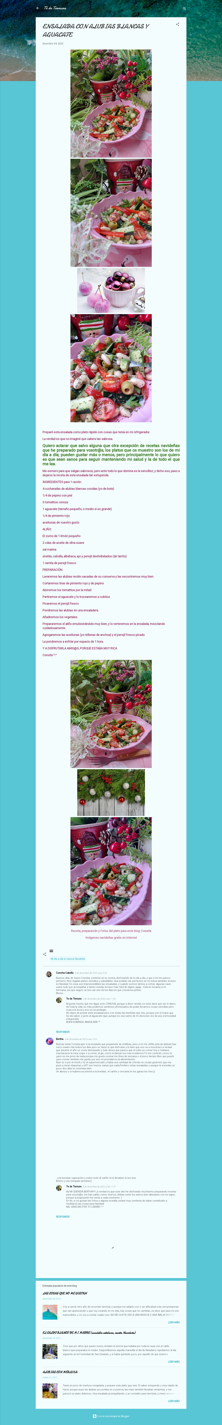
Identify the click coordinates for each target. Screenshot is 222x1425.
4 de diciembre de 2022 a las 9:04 (91, 973)
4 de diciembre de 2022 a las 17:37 (99, 1186)
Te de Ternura (73, 998)
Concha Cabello (65, 972)
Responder (63, 1032)
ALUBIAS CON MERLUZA (60, 1372)
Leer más (174, 1322)
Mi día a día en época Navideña (68, 958)
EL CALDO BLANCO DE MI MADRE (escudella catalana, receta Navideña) (89, 1333)
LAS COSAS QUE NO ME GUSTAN (65, 1293)
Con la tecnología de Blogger (111, 1416)
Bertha (59, 1039)
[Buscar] (184, 9)
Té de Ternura (55, 8)
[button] (178, 25)
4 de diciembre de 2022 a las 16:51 (81, 1039)
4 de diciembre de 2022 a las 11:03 (99, 999)
